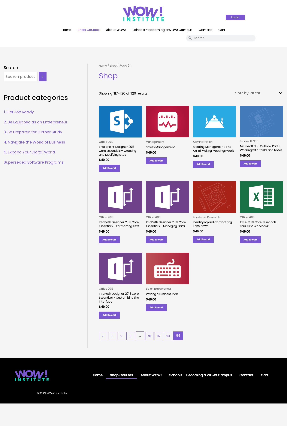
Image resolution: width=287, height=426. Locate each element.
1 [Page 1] (113, 352)
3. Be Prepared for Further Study (36, 133)
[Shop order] (255, 93)
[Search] (43, 77)
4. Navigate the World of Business (37, 143)
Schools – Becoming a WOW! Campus (162, 30)
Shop (114, 65)
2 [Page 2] (123, 352)
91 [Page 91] (152, 352)
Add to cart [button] (112, 172)
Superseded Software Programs (36, 163)
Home (66, 30)
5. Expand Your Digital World (32, 153)
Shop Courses (88, 30)
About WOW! (116, 30)
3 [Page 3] (133, 352)
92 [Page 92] (163, 352)
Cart (221, 30)
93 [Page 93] (173, 352)
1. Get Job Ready (20, 113)
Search (11, 68)
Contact (205, 30)
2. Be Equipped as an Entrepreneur (39, 122)
